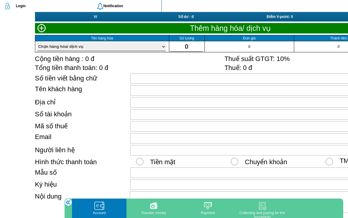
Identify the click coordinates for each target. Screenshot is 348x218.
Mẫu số (46, 172)
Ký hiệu (46, 184)
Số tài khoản (53, 114)
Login (21, 6)
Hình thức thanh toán (66, 162)
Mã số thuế (51, 126)
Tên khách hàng (58, 89)
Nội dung (48, 196)
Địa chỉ (45, 102)
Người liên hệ (55, 150)
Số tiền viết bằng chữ (66, 78)
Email (43, 137)
